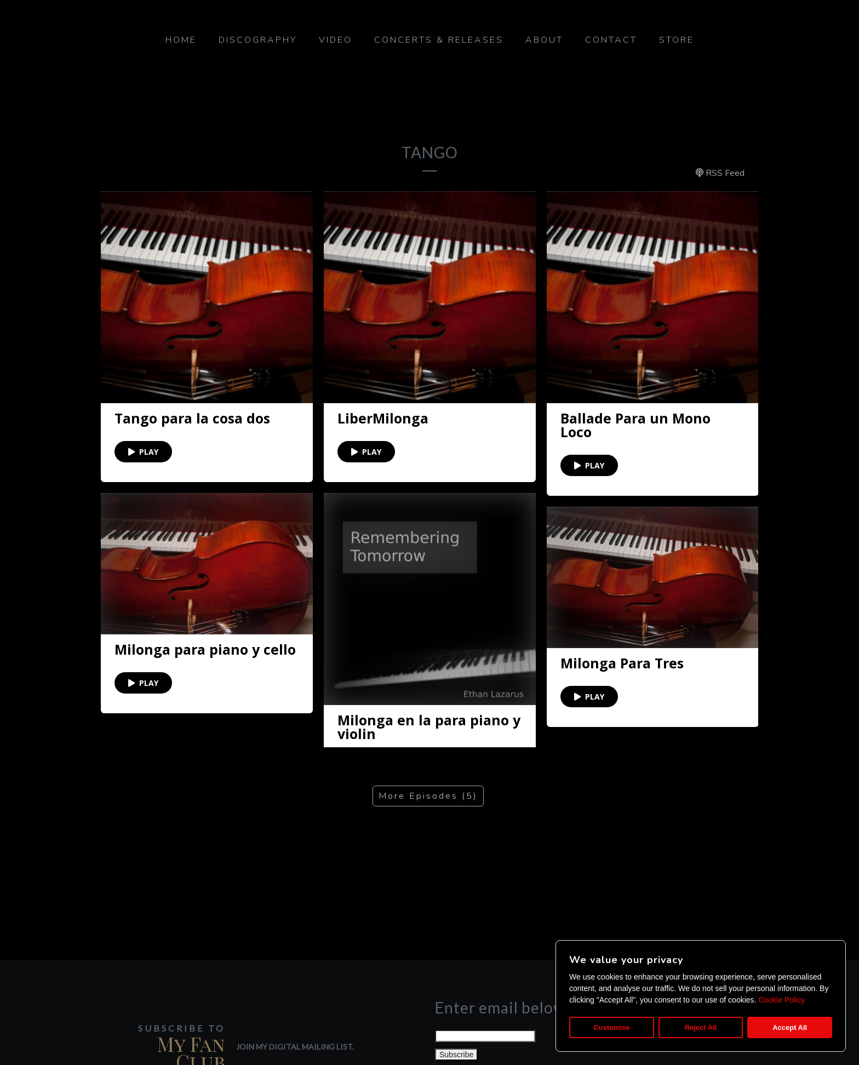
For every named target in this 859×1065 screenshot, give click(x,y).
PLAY (143, 451)
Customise (611, 1027)
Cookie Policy (781, 999)
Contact (611, 40)
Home (181, 40)
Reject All (701, 1027)
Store (676, 40)
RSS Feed (720, 173)
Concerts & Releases (438, 40)
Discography (258, 40)
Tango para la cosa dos (192, 418)
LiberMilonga (382, 418)
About (544, 40)
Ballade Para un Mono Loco (635, 425)
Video (335, 40)
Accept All (789, 1027)
